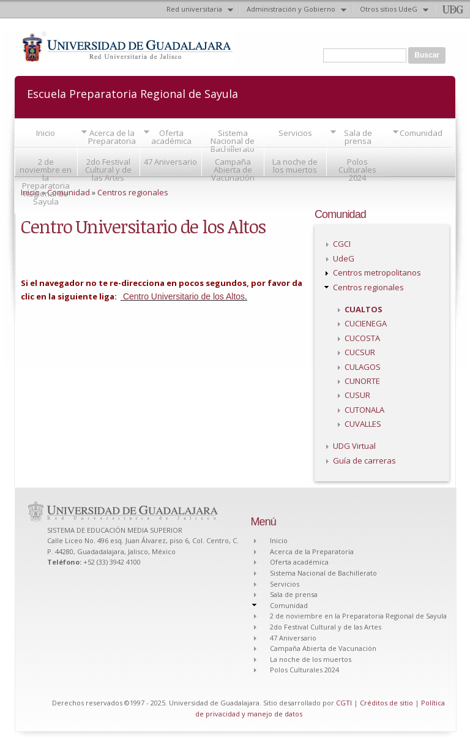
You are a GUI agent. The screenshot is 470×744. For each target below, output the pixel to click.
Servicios (295, 132)
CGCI (342, 243)
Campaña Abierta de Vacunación (233, 169)
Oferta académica (171, 136)
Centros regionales (132, 192)
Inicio (45, 132)
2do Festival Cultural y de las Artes (108, 169)
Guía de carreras (364, 460)
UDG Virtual (354, 445)
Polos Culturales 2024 (357, 169)
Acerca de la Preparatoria (112, 136)
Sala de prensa (358, 136)
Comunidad (421, 132)
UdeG (343, 258)
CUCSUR (360, 352)
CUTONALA (364, 409)
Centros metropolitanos (377, 272)
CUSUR (357, 394)
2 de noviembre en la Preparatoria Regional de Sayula (46, 181)
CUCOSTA (362, 338)
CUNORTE (362, 380)
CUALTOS (363, 309)
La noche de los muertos (295, 165)
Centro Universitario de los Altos (184, 296)
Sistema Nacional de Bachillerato (233, 140)
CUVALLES (363, 423)
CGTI (344, 702)
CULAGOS (363, 366)
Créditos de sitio (386, 702)
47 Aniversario (170, 161)
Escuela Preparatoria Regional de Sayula (132, 92)
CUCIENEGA (366, 323)
